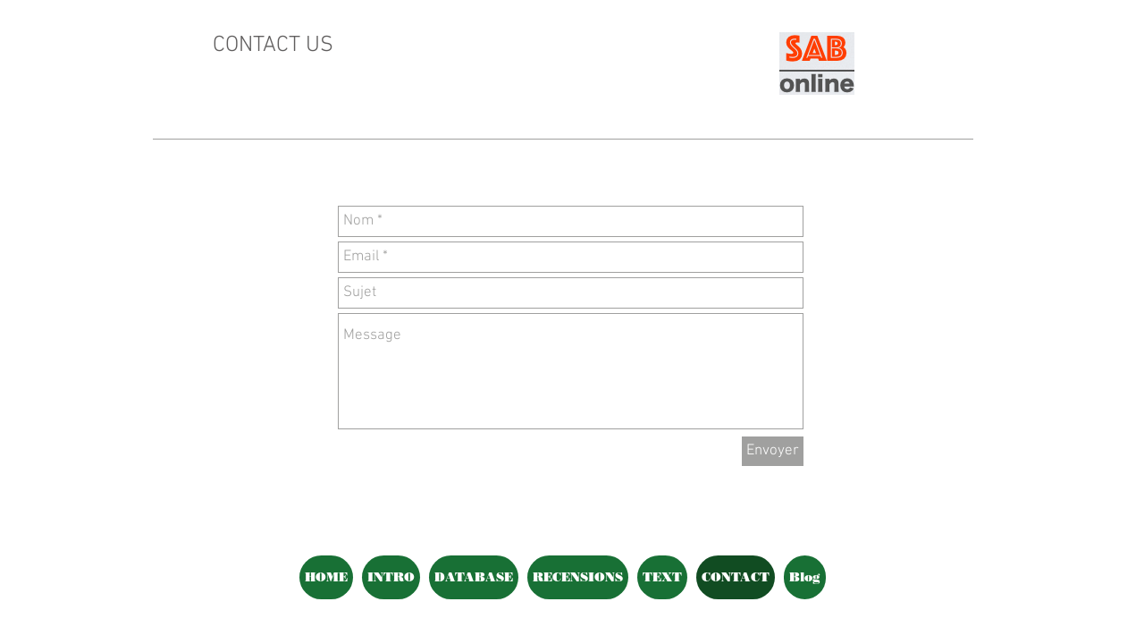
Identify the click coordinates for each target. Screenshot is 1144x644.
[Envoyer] (772, 451)
